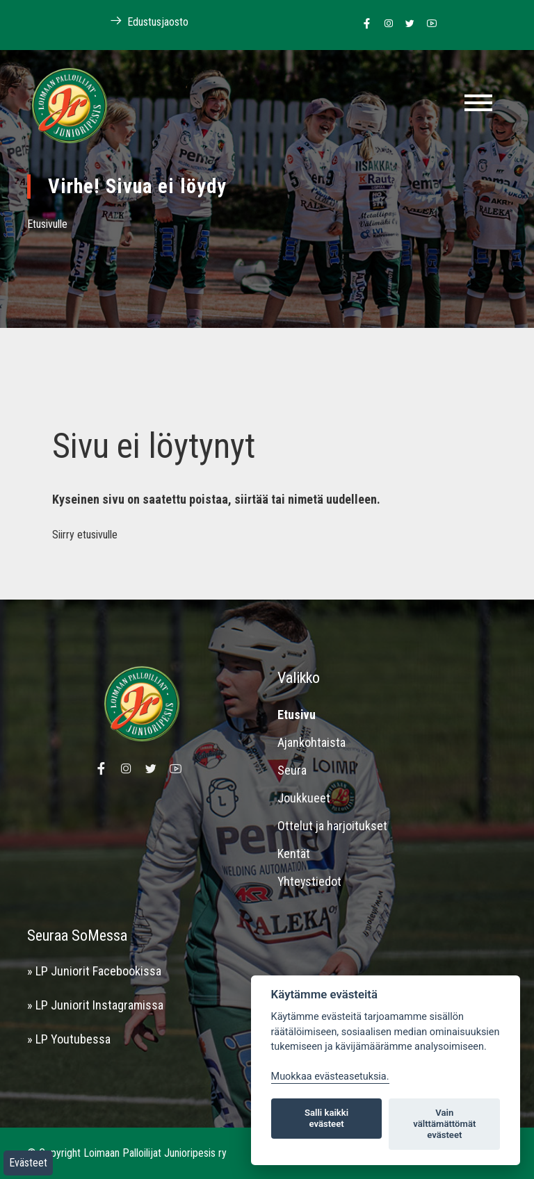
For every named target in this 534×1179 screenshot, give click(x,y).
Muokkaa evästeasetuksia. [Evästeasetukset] (330, 1076)
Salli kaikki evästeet (326, 1118)
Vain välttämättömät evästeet (444, 1123)
